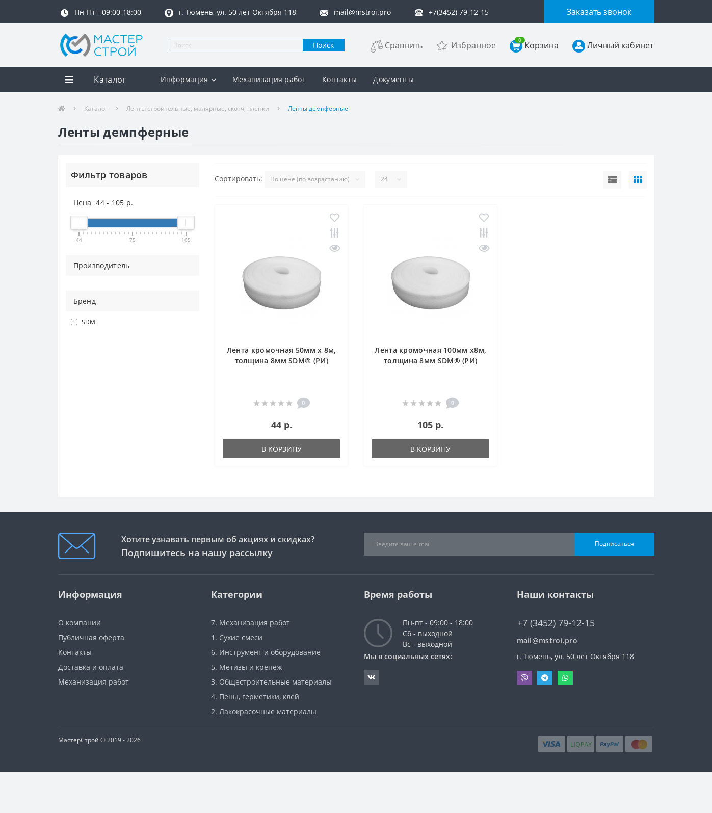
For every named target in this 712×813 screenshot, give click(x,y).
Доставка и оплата (90, 667)
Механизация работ (269, 79)
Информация (188, 79)
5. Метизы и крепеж (246, 667)
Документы (393, 79)
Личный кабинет (620, 45)
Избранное (473, 45)
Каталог (96, 108)
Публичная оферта (91, 637)
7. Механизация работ (250, 622)
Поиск (323, 45)
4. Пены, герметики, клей (255, 696)
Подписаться (614, 543)
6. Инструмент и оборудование (266, 652)
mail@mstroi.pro (547, 640)
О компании (79, 622)
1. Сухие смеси (236, 637)
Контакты (339, 79)
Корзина (537, 45)
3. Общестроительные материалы (271, 682)
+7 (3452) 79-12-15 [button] (556, 623)
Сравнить (404, 45)
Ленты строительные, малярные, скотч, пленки (197, 108)
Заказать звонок (599, 11)
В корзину (281, 449)
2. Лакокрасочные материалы (264, 711)
